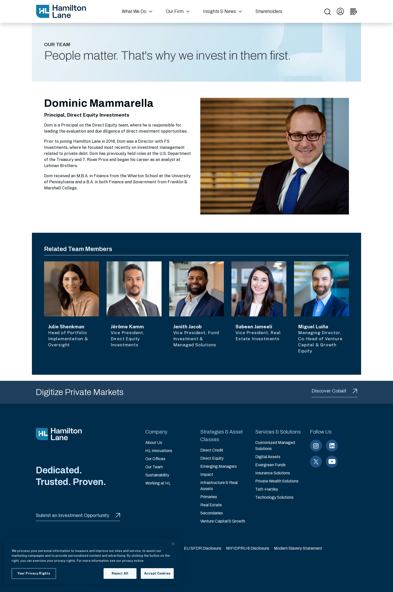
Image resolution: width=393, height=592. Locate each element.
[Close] (173, 543)
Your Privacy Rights (33, 573)
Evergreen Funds (270, 465)
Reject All (120, 573)
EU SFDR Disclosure (202, 548)
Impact (206, 474)
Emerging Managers (218, 466)
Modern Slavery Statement (298, 548)
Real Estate (211, 505)
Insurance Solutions (272, 473)
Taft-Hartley (266, 489)
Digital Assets (267, 457)
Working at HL (158, 483)
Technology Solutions (274, 497)
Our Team (154, 467)
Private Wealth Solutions (277, 481)
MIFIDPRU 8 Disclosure (247, 548)
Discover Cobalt (334, 390)
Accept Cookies (157, 573)
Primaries (208, 497)
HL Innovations (158, 451)
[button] (138, 11)
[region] (92, 561)
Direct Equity (212, 458)
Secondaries (211, 513)
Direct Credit (211, 450)
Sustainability (157, 475)
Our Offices (155, 459)
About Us (153, 442)
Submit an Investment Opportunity (78, 515)
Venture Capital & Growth (222, 521)
